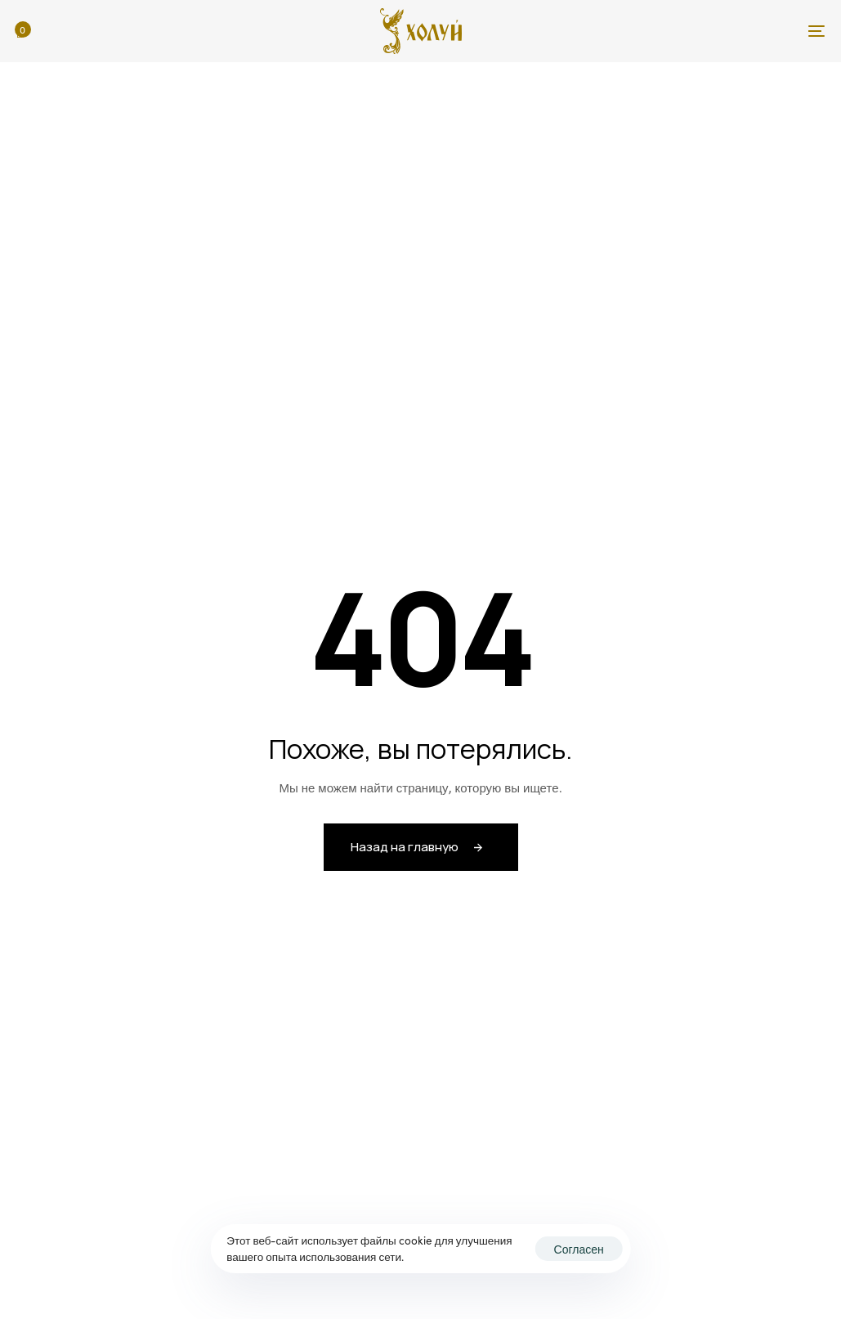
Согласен (579, 1248)
